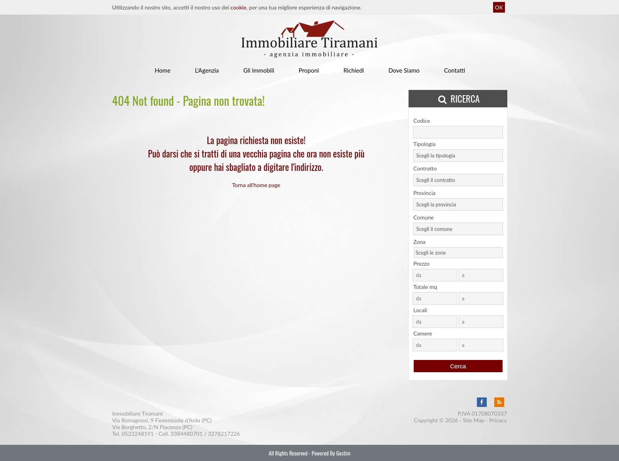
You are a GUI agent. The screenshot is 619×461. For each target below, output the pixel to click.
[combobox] (458, 155)
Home (163, 70)
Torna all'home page (256, 185)
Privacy (498, 420)
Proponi (309, 70)
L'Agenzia (207, 70)
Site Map (473, 420)
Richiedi (353, 70)
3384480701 (187, 433)
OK (499, 7)
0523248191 (138, 433)
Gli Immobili (258, 70)
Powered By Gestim (330, 453)
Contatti (454, 70)
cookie (238, 7)
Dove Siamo (404, 70)
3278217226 (224, 433)
